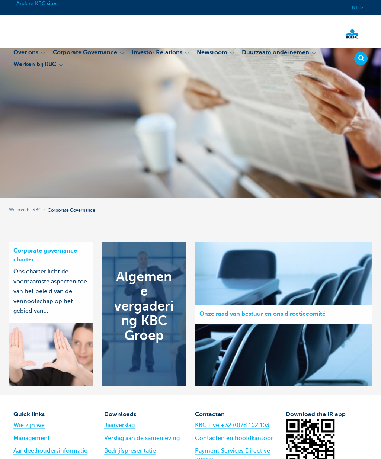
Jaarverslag (119, 425)
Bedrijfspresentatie (130, 450)
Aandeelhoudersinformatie (50, 450)
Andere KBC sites (36, 3)
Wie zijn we (29, 425)
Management (31, 438)
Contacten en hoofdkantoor (234, 438)
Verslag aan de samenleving (142, 438)
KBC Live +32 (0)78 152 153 (232, 425)
